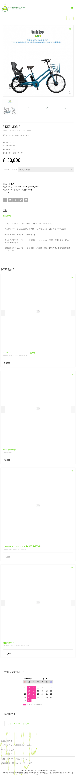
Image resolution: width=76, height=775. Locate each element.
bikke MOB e (8, 642)
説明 (5, 209)
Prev (3, 312)
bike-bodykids (23, 355)
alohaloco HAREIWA (19, 548)
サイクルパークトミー (18, 723)
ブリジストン (18, 189)
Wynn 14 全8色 (19, 352)
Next (73, 312)
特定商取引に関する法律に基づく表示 (17, 763)
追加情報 (7, 215)
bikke (29, 130)
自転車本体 (28, 189)
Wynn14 (5, 355)
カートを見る (6, 754)
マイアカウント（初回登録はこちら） (17, 745)
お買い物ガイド (7, 740)
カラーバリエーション (10, 169)
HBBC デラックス (10, 449)
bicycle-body (21, 130)
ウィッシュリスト (8, 749)
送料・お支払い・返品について (14, 758)
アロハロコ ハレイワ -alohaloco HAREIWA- (22, 546)
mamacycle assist (9, 130)
